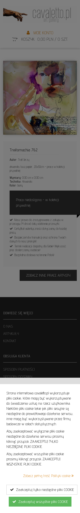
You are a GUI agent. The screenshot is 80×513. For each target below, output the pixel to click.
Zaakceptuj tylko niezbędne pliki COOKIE (42, 489)
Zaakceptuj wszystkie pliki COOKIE (40, 501)
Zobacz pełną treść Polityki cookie (48, 475)
